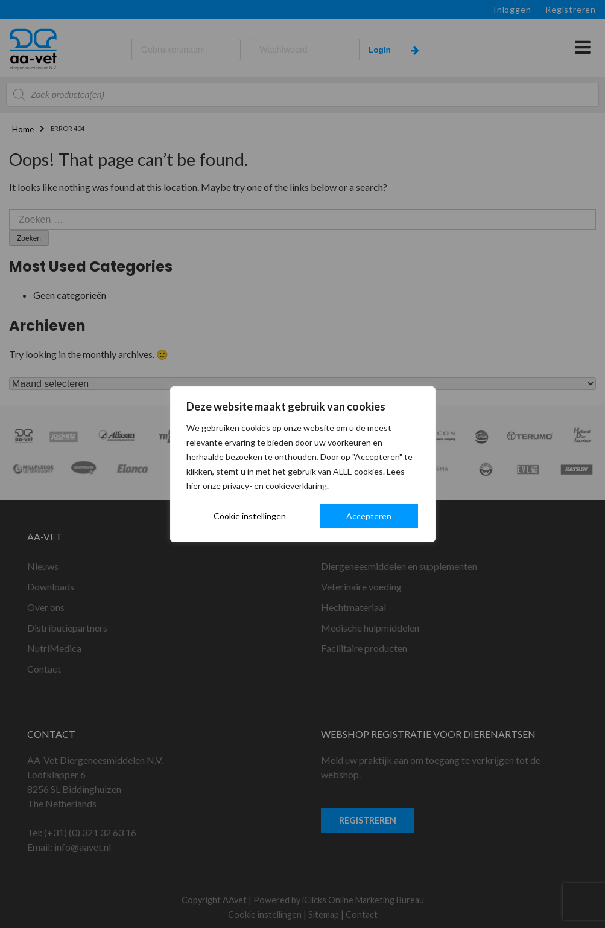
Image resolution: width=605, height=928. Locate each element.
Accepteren (368, 516)
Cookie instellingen (250, 516)
